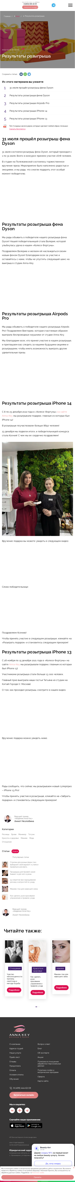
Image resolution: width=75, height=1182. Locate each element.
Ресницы (5, 834)
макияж (60, 968)
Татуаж (31, 834)
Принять (37, 1177)
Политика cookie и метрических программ (48, 1071)
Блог (18, 16)
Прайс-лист (14, 1057)
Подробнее (14, 990)
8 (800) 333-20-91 (30, 4)
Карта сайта (43, 1081)
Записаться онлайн (30, 7)
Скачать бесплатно (17, 129)
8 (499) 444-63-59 (22, 1088)
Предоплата (15, 1066)
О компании (14, 1044)
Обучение (14, 1079)
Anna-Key (14, 664)
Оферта (41, 1077)
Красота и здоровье (10, 838)
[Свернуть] (71, 1147)
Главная (7, 16)
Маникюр (22, 834)
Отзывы (12, 1062)
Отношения (7, 842)
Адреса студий (16, 1049)
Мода (31, 838)
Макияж (24, 838)
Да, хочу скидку (53, 1163)
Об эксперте (43, 1053)
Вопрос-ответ (44, 1044)
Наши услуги (15, 1053)
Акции (40, 1057)
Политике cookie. (38, 1173)
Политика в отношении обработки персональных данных (49, 1064)
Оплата (12, 1070)
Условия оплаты (16, 1075)
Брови (13, 834)
